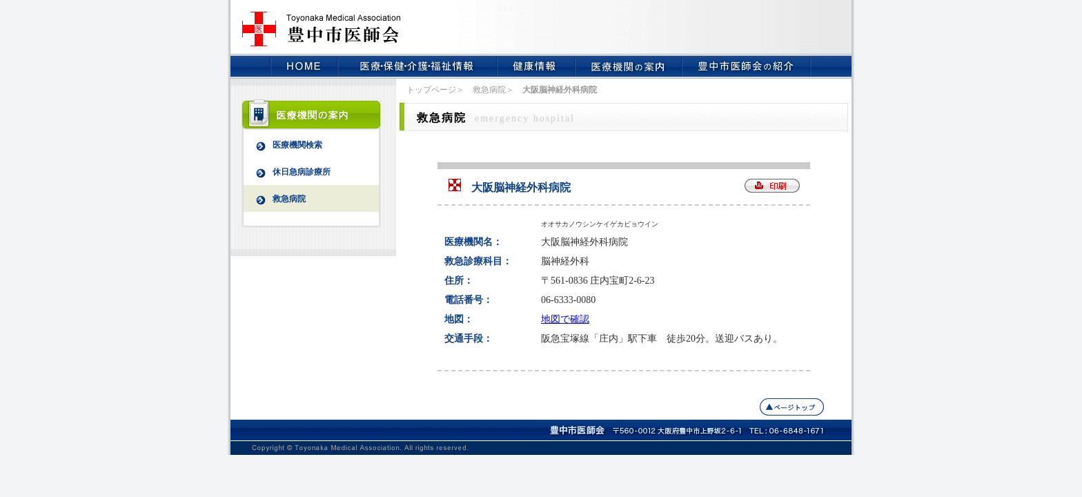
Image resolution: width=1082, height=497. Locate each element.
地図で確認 (565, 319)
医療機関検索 (283, 145)
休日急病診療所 (287, 172)
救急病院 (275, 199)
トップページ (431, 90)
